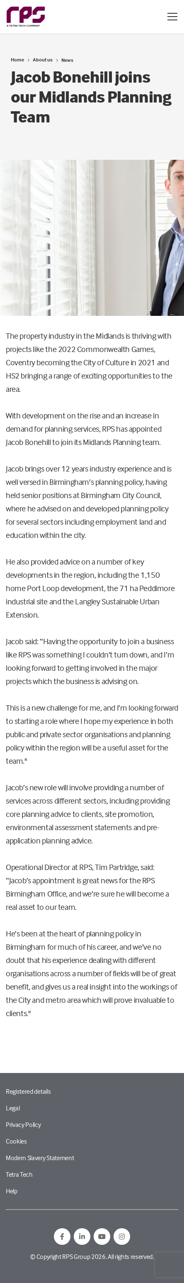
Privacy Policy (23, 1124)
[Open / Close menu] (172, 16)
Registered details (28, 1091)
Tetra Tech (19, 1174)
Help (11, 1191)
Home (17, 59)
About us (43, 59)
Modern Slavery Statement (40, 1157)
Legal (12, 1108)
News (67, 60)
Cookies (16, 1141)
